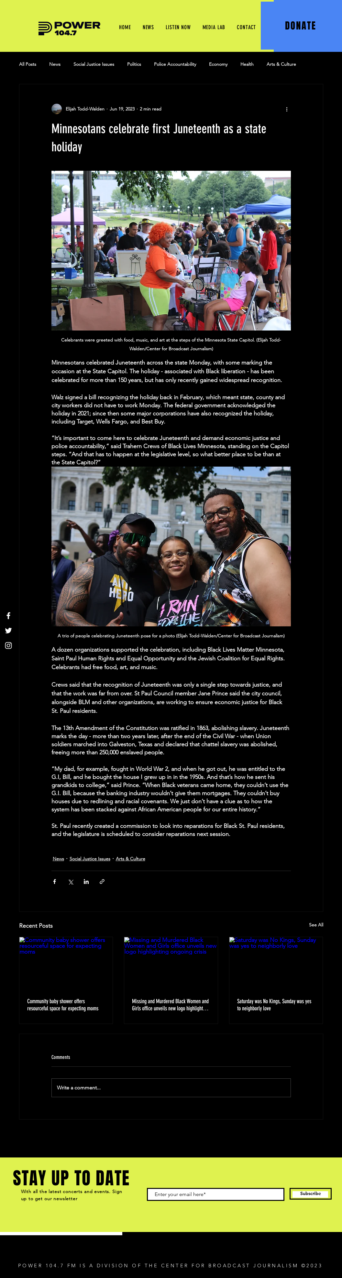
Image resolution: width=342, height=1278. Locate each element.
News (55, 64)
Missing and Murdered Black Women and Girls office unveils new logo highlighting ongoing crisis (170, 1005)
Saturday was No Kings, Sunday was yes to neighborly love (274, 1005)
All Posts (27, 64)
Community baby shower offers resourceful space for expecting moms (64, 1005)
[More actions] (287, 109)
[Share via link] (102, 881)
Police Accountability (175, 64)
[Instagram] (8, 645)
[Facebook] (8, 615)
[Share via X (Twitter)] (70, 881)
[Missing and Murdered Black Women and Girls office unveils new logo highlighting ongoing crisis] (171, 963)
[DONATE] (301, 26)
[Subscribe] (311, 1194)
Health (247, 64)
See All (316, 925)
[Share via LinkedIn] (86, 881)
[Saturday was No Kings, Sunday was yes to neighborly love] (276, 963)
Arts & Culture (281, 64)
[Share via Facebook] (54, 881)
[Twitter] (8, 630)
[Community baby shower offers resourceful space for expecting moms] (66, 963)
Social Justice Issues (93, 64)
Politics (134, 64)
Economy (218, 64)
